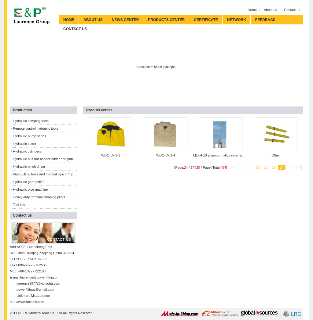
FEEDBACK (265, 20)
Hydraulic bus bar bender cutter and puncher (45, 159)
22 (265, 167)
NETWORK (236, 20)
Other (275, 155)
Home (252, 10)
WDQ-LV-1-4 (165, 155)
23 (273, 167)
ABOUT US (93, 20)
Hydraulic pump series (29, 136)
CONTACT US (75, 29)
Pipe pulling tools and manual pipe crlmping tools (45, 174)
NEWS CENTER (125, 20)
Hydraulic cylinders (27, 151)
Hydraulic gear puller (28, 182)
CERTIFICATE (206, 20)
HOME (68, 20)
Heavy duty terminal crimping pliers (39, 197)
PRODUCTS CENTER (166, 20)
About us (270, 10)
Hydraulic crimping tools (31, 121)
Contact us (292, 10)
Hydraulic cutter (24, 144)
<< (233, 167)
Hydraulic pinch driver (29, 166)
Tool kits (19, 205)
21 (258, 167)
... (249, 167)
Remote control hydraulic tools (35, 128)
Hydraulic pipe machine (30, 189)
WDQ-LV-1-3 (110, 155)
